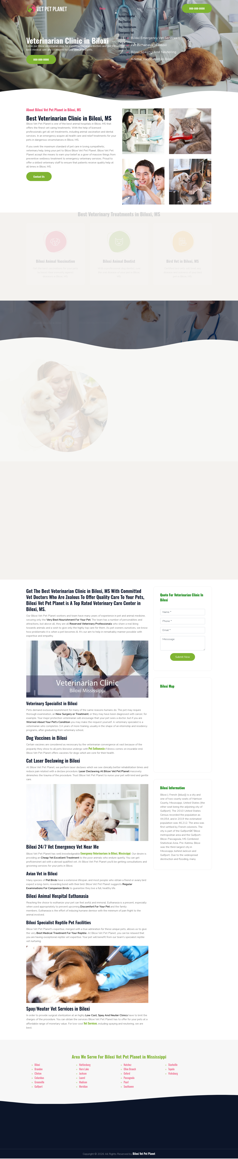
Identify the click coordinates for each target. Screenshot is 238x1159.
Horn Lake (84, 1070)
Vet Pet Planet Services (123, 8)
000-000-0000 (197, 8)
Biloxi (37, 1065)
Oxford (127, 1074)
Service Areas (150, 8)
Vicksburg (173, 1074)
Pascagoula (129, 1078)
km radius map (182, 729)
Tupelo (171, 1070)
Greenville (39, 1083)
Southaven (129, 1087)
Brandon (39, 1070)
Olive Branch (130, 1070)
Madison (83, 1083)
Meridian (83, 1087)
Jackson (83, 1074)
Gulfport (39, 1087)
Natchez (127, 1065)
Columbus (39, 1078)
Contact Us (169, 8)
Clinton (38, 1074)
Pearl (126, 1083)
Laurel (82, 1078)
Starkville (172, 1065)
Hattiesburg (84, 1065)
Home (101, 8)
